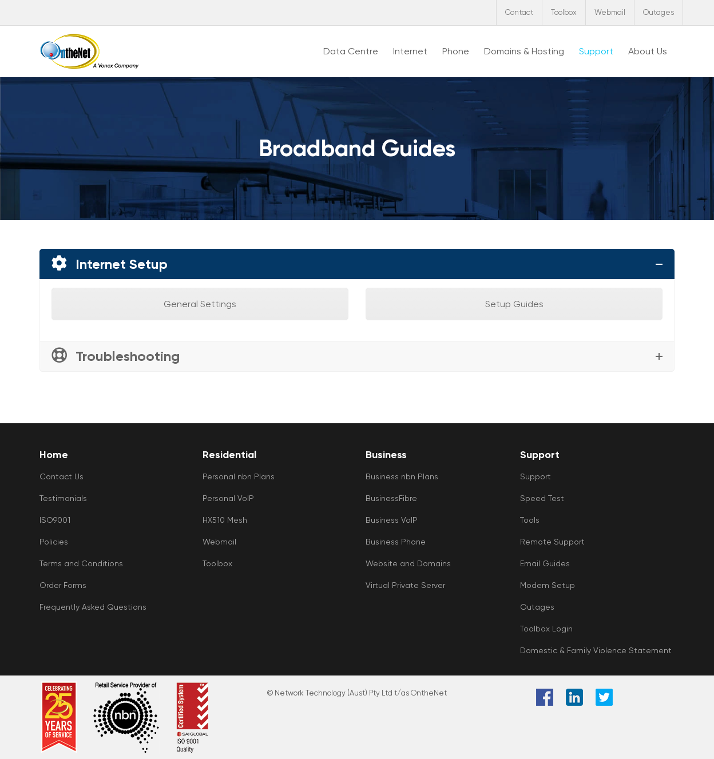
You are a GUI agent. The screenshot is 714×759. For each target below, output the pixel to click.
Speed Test (542, 498)
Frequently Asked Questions (92, 606)
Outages (658, 12)
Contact (519, 12)
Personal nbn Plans (239, 476)
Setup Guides (514, 304)
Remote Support (552, 541)
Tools (530, 519)
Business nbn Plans (402, 476)
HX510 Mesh (225, 519)
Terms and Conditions (81, 563)
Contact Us (61, 476)
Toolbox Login (546, 628)
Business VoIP (392, 519)
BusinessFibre (391, 498)
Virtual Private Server (405, 585)
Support (535, 476)
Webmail (609, 12)
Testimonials (63, 498)
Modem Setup (547, 585)
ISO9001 (54, 519)
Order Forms (62, 585)
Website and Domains (408, 563)
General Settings (200, 304)
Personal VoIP (228, 498)
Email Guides (545, 563)
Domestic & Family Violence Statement (596, 650)
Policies (53, 541)
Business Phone (396, 541)
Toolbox (564, 12)
